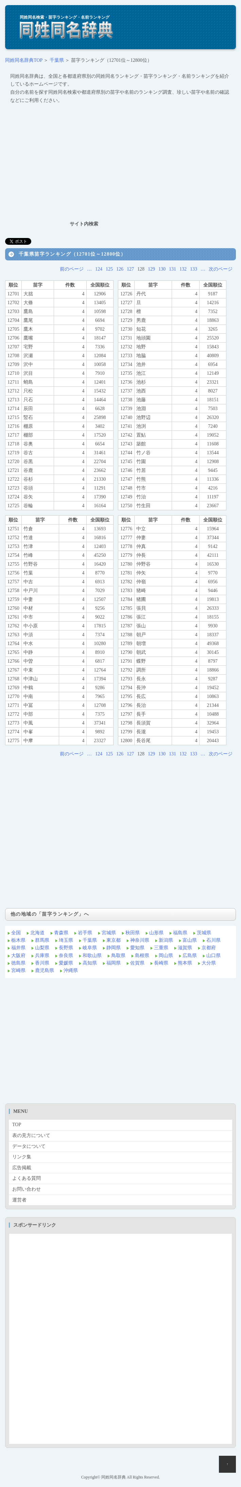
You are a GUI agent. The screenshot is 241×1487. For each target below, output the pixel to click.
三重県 (161, 947)
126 (119, 269)
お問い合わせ (26, 1189)
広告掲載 (21, 1167)
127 (130, 269)
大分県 (209, 963)
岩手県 (85, 932)
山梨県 (42, 947)
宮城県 (109, 932)
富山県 (190, 940)
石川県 (213, 940)
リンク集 (21, 1156)
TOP (16, 1124)
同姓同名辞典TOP (23, 60)
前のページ (72, 269)
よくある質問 (26, 1178)
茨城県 (204, 932)
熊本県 (185, 963)
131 (172, 269)
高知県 (90, 963)
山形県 (156, 932)
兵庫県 (42, 955)
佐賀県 (137, 963)
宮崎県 (18, 970)
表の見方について (31, 1135)
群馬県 (42, 940)
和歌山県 (92, 955)
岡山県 (166, 955)
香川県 (42, 963)
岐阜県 (90, 947)
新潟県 (166, 940)
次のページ (221, 269)
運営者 (19, 1200)
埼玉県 (66, 940)
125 (109, 269)
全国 (16, 932)
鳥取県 (118, 955)
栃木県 (18, 940)
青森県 (61, 932)
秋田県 (132, 932)
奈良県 (66, 955)
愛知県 (137, 947)
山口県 (213, 955)
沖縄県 (71, 970)
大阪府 (18, 955)
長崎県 (161, 963)
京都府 (209, 947)
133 (193, 269)
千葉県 (57, 60)
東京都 (113, 940)
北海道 (37, 932)
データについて (29, 1146)
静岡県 (113, 947)
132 (183, 269)
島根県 (142, 955)
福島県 (180, 932)
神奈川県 (139, 940)
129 (151, 269)
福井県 (18, 947)
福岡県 (113, 963)
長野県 (66, 947)
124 (98, 269)
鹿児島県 (44, 970)
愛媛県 (66, 963)
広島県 (190, 955)
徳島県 (18, 963)
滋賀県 (185, 947)
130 (162, 269)
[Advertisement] (120, 161)
